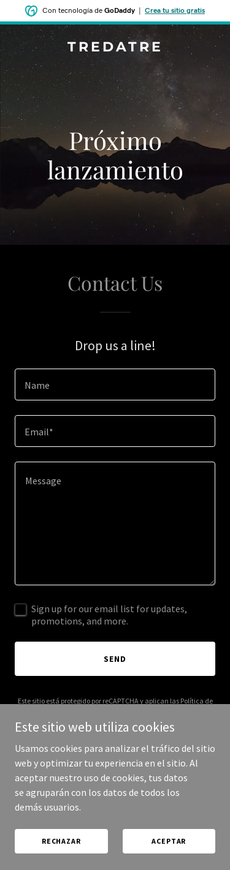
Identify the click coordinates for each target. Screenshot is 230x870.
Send (115, 658)
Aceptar (168, 841)
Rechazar (61, 841)
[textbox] (115, 384)
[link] (115, 48)
